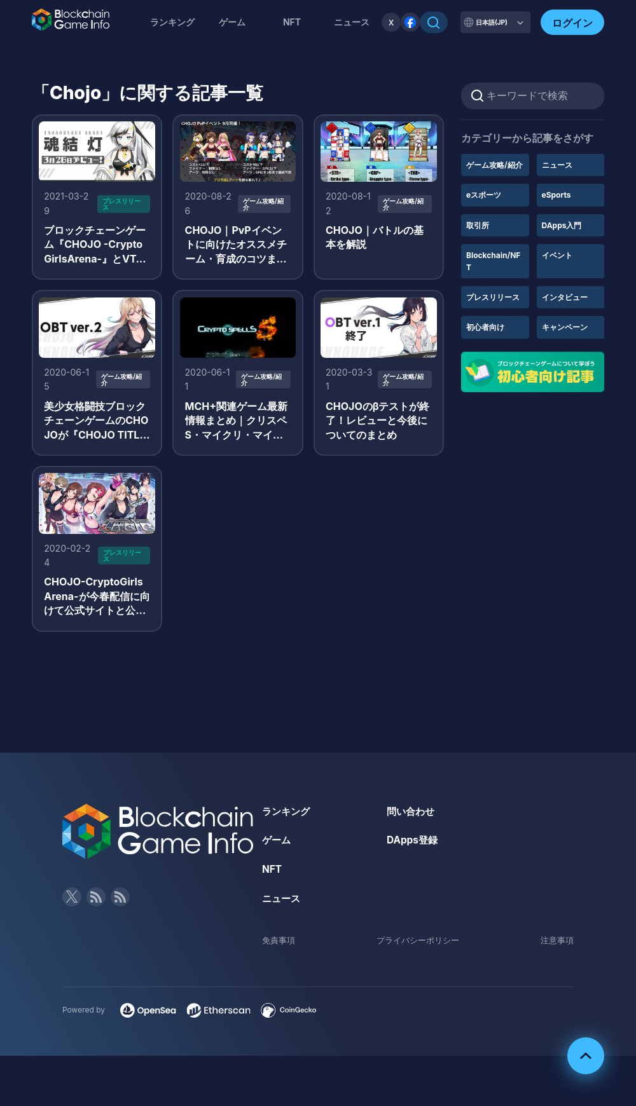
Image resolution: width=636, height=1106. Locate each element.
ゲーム (232, 22)
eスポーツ (483, 195)
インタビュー (565, 297)
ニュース (557, 165)
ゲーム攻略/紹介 (494, 165)
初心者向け (485, 327)
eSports (556, 195)
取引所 (477, 225)
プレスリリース (493, 297)
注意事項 (556, 947)
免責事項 (280, 947)
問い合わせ (412, 818)
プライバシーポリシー (417, 947)
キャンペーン (565, 327)
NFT (292, 22)
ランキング (172, 22)
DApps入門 (562, 225)
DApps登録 (413, 847)
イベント (557, 255)
